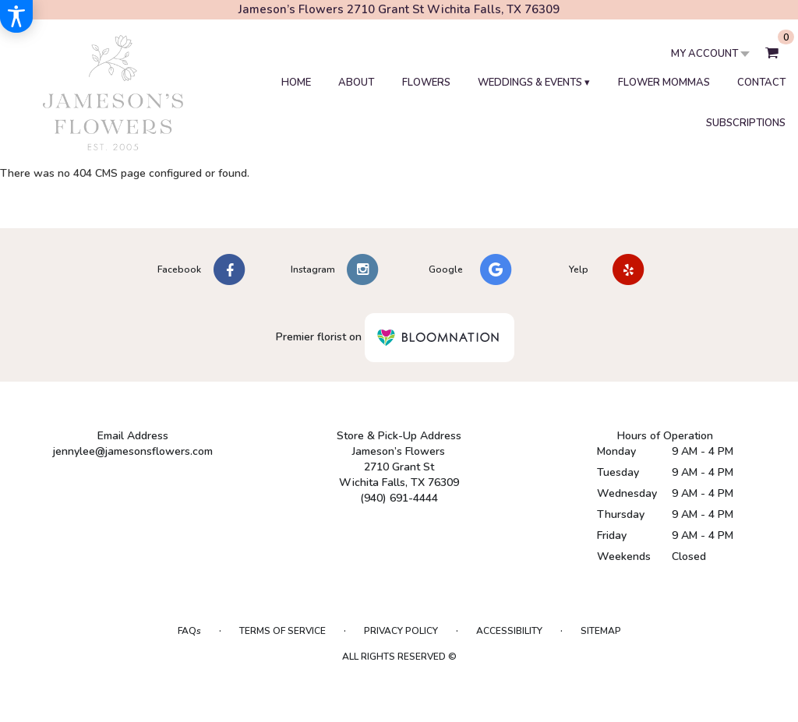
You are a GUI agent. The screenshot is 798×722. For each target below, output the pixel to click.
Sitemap (601, 631)
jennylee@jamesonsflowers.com (133, 451)
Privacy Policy (401, 631)
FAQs (189, 631)
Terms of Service (282, 631)
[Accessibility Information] (16, 16)
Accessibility (509, 631)
